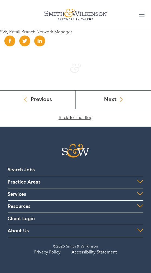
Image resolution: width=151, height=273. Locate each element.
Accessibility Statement (94, 252)
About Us (18, 231)
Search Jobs (21, 170)
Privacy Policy (47, 252)
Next (110, 99)
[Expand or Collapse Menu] (141, 14)
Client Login (21, 218)
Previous (41, 99)
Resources (19, 206)
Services (17, 194)
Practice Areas (24, 182)
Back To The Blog (76, 118)
